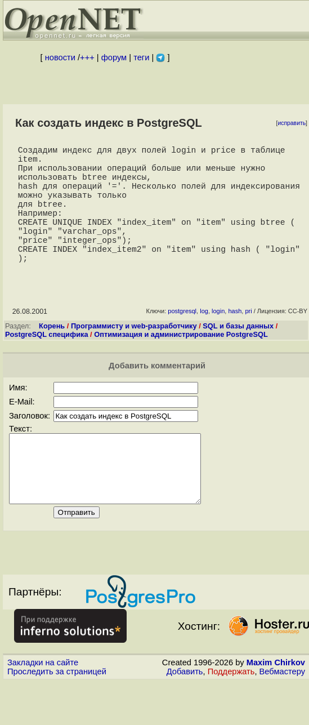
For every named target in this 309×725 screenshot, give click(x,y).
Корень (52, 355)
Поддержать (231, 714)
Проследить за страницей (56, 714)
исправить (291, 123)
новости (60, 57)
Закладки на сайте (42, 705)
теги (141, 57)
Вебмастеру (282, 714)
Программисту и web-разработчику (134, 355)
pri (248, 340)
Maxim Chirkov (276, 705)
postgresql (182, 340)
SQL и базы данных (238, 355)
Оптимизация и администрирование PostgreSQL (181, 363)
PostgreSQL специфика (46, 363)
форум (114, 57)
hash (234, 340)
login (218, 340)
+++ (87, 57)
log (204, 340)
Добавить (185, 714)
